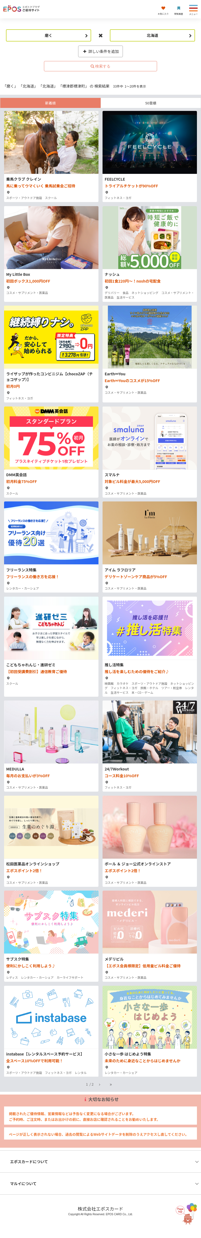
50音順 (150, 102)
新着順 (50, 102)
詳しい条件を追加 (100, 51)
